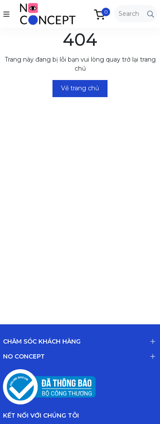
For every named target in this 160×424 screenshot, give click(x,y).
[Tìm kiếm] (150, 14)
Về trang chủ (80, 88)
